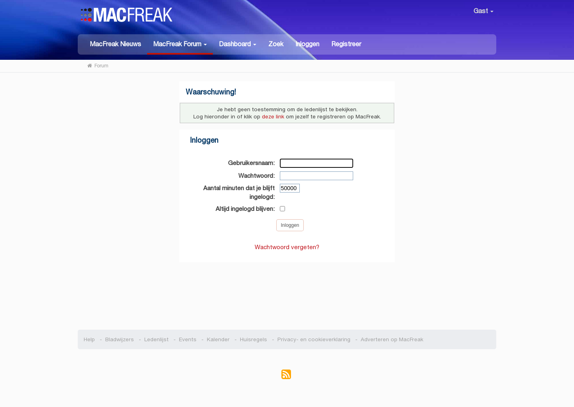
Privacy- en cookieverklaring (313, 339)
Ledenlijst (156, 339)
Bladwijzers (119, 339)
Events (188, 339)
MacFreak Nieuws (115, 44)
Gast (483, 11)
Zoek (275, 44)
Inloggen (307, 44)
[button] (180, 44)
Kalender (218, 339)
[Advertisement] (287, 292)
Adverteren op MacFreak (392, 339)
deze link (273, 116)
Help (89, 339)
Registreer (346, 44)
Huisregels (253, 339)
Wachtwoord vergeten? (287, 247)
